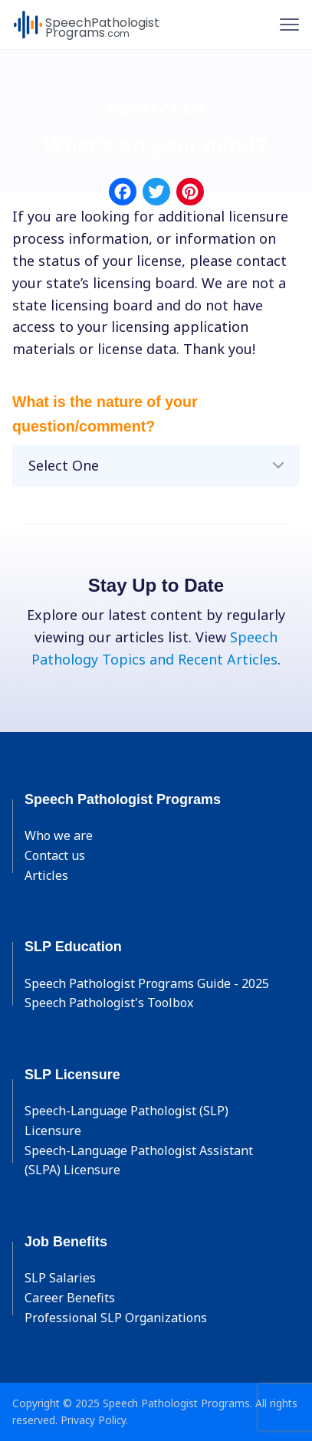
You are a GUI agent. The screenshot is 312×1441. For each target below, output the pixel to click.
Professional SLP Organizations (116, 1317)
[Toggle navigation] (289, 25)
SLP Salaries (60, 1277)
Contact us (55, 855)
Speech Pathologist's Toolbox (109, 1002)
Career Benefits (70, 1297)
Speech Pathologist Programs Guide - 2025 (147, 983)
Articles (46, 875)
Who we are (59, 835)
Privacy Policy (93, 1420)
